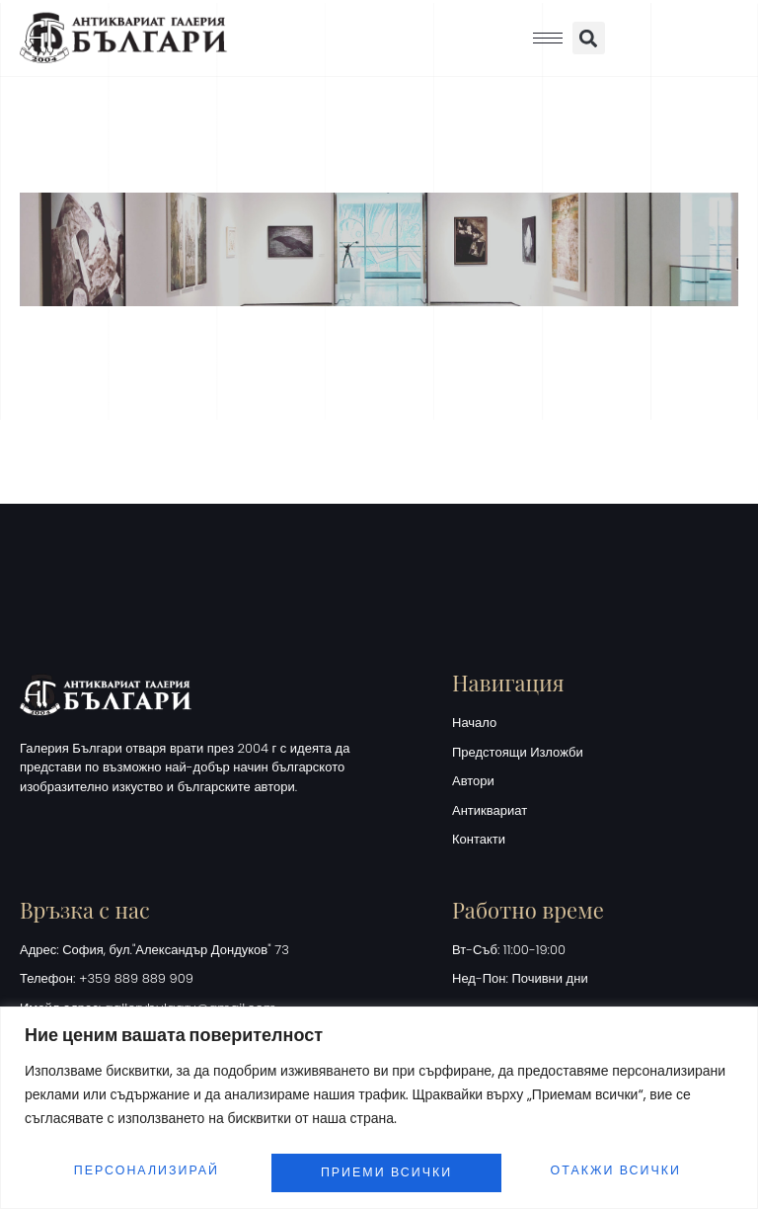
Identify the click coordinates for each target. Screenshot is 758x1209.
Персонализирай (145, 1166)
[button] (588, 38)
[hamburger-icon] (547, 38)
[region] (379, 1102)
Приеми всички (620, 1166)
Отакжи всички (386, 1166)
